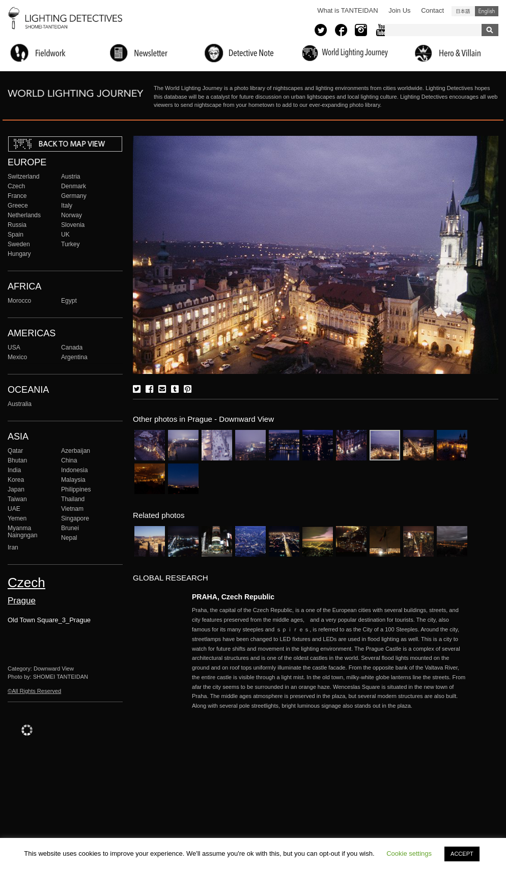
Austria (70, 176)
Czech (16, 186)
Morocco (19, 300)
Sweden (19, 244)
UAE (14, 508)
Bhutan (17, 460)
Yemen (17, 518)
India (14, 470)
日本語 (463, 11)
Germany (74, 195)
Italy (66, 205)
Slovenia (73, 224)
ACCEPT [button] (462, 854)
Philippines (76, 489)
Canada (71, 347)
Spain (15, 234)
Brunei (70, 528)
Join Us (399, 10)
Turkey (70, 244)
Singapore (75, 518)
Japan (16, 489)
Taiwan (17, 499)
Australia (20, 404)
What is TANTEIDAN (347, 10)
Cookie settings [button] (409, 853)
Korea (16, 479)
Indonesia (74, 470)
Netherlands (24, 215)
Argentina (74, 357)
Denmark (73, 186)
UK (65, 234)
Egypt (69, 300)
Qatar (15, 450)
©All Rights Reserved (34, 691)
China (69, 460)
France (17, 195)
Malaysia (73, 479)
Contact (432, 10)
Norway (71, 215)
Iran (13, 547)
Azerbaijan (75, 450)
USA (14, 347)
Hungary (19, 253)
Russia (17, 224)
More (329, 658)
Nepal (69, 537)
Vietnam (72, 508)
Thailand (73, 499)
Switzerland (23, 176)
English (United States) (486, 11)
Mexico (17, 357)
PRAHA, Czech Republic (233, 597)
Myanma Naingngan (22, 532)
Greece (18, 205)
